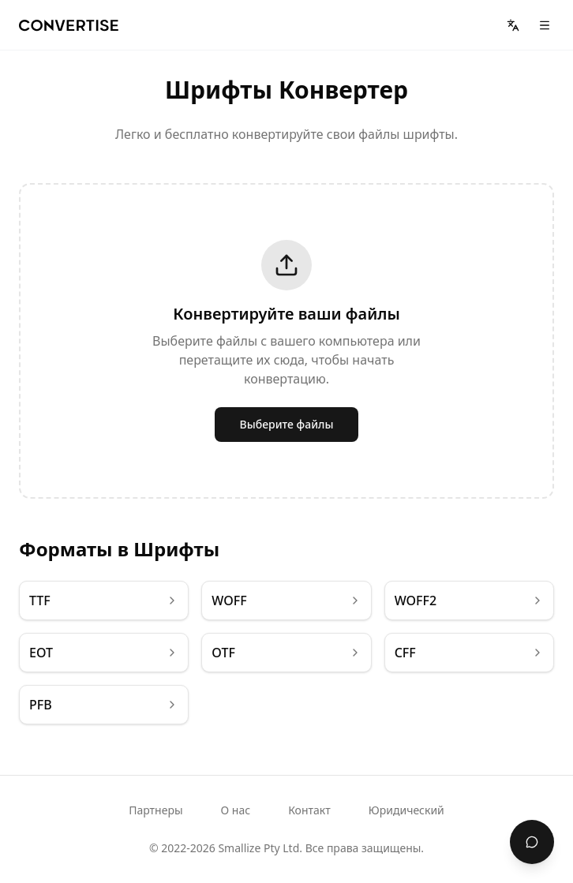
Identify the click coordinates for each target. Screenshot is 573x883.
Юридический (406, 810)
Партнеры (155, 810)
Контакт (309, 810)
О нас (236, 810)
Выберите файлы (287, 424)
